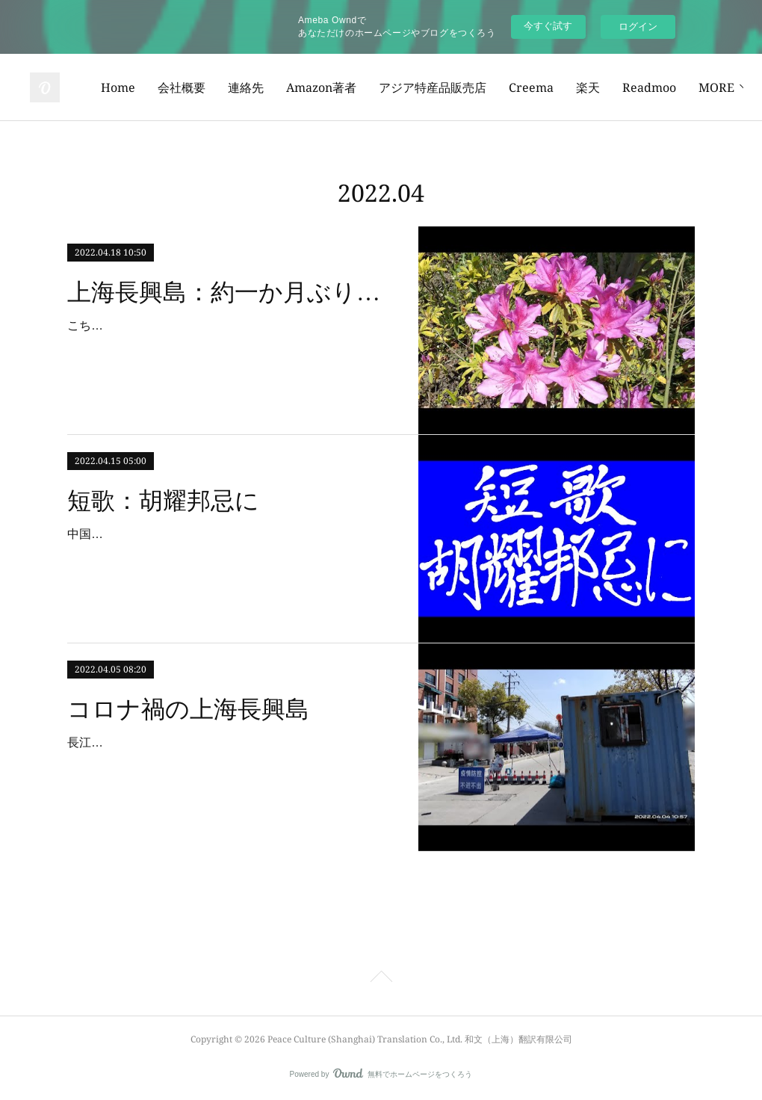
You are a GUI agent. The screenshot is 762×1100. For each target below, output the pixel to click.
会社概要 (288, 87)
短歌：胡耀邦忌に (163, 500)
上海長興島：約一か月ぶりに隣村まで (229, 292)
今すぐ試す (548, 25)
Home (225, 87)
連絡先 (353, 87)
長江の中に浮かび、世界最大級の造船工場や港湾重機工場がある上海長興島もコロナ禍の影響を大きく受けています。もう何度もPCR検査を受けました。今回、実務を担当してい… (229, 764)
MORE (701, 87)
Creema (638, 87)
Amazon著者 (428, 87)
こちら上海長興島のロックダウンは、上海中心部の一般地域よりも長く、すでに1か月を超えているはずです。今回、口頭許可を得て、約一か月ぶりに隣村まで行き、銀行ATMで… (229, 347)
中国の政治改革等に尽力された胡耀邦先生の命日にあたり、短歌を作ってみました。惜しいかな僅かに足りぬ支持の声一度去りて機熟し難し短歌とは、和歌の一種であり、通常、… (228, 556)
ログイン (638, 26)
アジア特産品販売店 (539, 87)
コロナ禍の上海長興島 (188, 709)
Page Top (381, 979)
